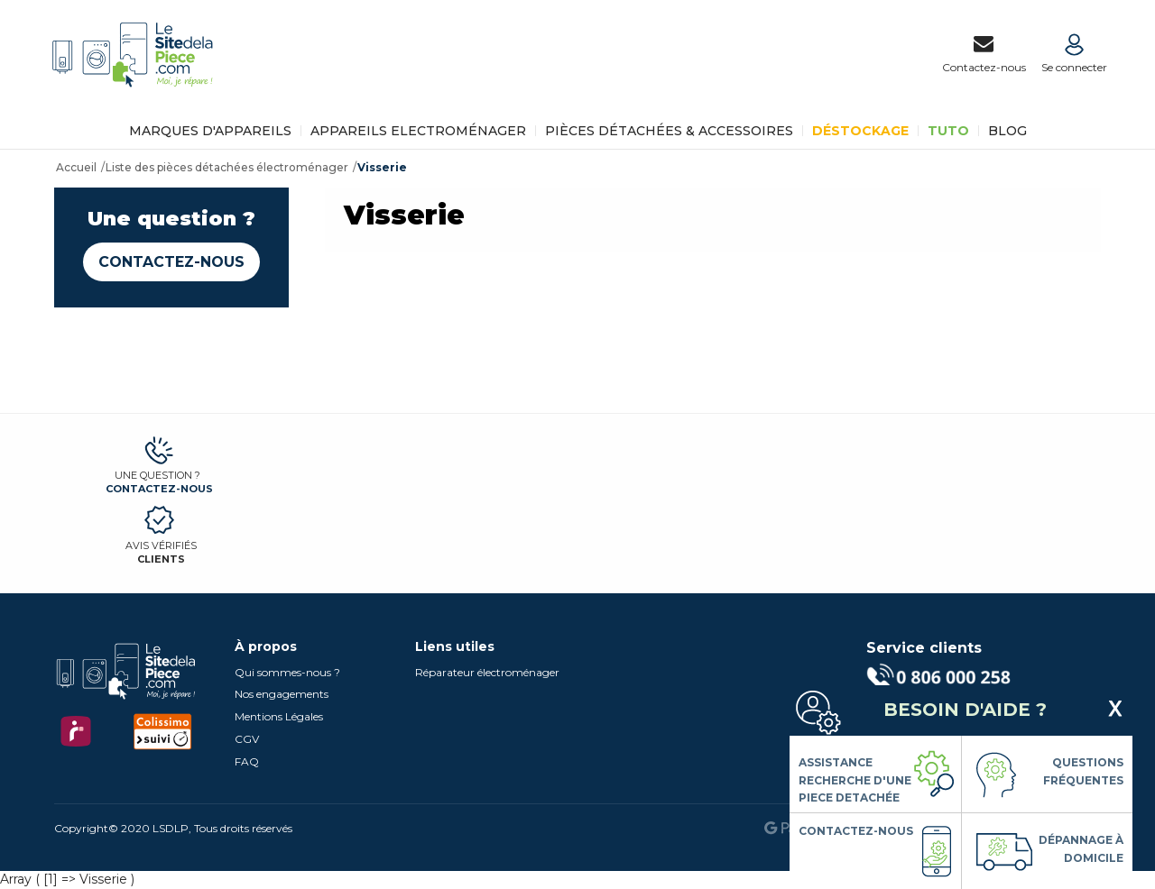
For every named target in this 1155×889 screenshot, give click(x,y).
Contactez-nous (171, 261)
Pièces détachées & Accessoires (669, 130)
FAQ (247, 761)
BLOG (1007, 130)
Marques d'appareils (210, 130)
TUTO (948, 130)
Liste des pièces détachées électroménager (227, 167)
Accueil (76, 167)
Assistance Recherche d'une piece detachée (855, 780)
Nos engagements (281, 694)
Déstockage (860, 130)
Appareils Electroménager (418, 130)
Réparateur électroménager (487, 672)
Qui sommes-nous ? (287, 672)
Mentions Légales (279, 716)
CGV (247, 739)
